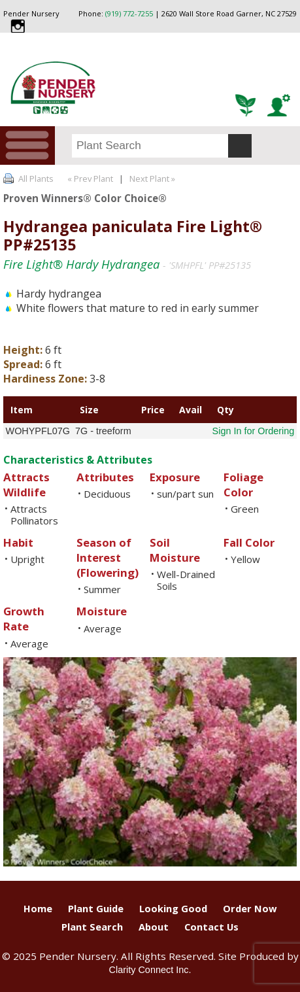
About (154, 926)
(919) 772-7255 (129, 13)
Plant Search (92, 926)
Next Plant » (153, 178)
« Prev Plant (89, 178)
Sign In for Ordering (253, 431)
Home (38, 908)
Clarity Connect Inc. (150, 970)
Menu (27, 145)
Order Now (250, 908)
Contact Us (211, 926)
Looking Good (173, 908)
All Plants (36, 178)
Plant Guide (96, 908)
